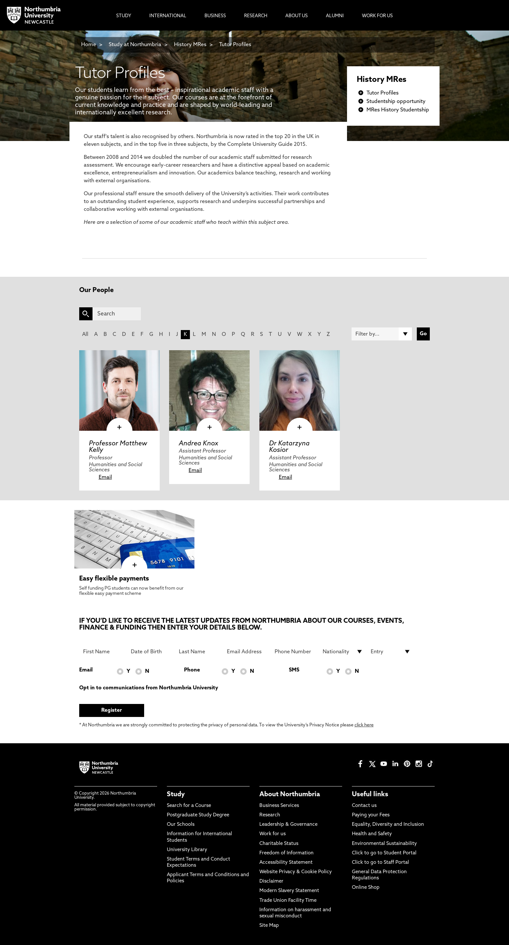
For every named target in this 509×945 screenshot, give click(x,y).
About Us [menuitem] (296, 16)
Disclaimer (271, 881)
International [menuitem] (167, 16)
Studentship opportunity (396, 101)
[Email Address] (247, 651)
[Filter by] (382, 333)
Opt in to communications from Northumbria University (148, 688)
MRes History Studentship (397, 110)
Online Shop (365, 887)
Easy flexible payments (114, 579)
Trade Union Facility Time (288, 900)
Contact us (364, 805)
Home (88, 44)
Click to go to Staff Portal (380, 862)
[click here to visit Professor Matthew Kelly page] (119, 390)
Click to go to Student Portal (384, 853)
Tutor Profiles (235, 44)
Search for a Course (189, 805)
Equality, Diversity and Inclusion (388, 824)
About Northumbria (289, 794)
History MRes (190, 44)
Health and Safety (372, 834)
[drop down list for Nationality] (342, 651)
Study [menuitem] (123, 16)
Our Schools (180, 824)
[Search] (117, 313)
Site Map (269, 925)
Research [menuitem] (255, 16)
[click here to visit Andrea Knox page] (209, 390)
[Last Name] (199, 651)
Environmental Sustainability (384, 843)
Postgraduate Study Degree (198, 815)
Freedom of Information (286, 853)
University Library (187, 850)
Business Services (279, 805)
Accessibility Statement (286, 862)
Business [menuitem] (215, 16)
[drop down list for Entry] (390, 651)
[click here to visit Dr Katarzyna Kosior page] (299, 390)
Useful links (370, 794)
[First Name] (103, 651)
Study (176, 794)
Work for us (272, 834)
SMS (294, 670)
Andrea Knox (198, 444)
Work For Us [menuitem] (377, 16)
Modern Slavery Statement (289, 890)
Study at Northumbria (135, 44)
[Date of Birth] (151, 651)
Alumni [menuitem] (335, 16)
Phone (192, 670)
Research (269, 815)
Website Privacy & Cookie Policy (295, 872)
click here (364, 725)
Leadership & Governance (288, 824)
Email (105, 477)
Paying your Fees (371, 815)
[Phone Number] (294, 651)
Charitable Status (278, 843)
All (85, 334)
